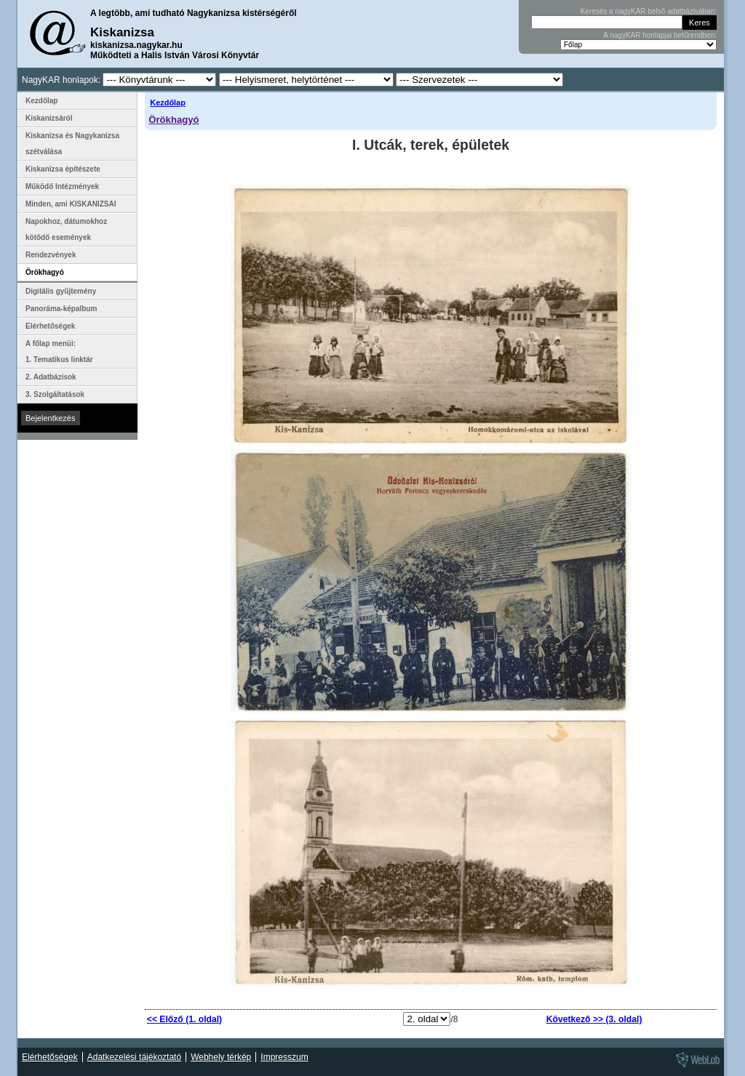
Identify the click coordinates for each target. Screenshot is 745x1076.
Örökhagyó (173, 119)
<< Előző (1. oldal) (184, 1019)
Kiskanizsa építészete (62, 169)
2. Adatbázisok (50, 377)
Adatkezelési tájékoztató (134, 1057)
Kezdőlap (168, 102)
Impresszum (284, 1057)
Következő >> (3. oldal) (594, 1019)
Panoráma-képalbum (61, 309)
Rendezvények (50, 255)
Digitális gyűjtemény (60, 291)
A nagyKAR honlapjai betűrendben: (660, 35)
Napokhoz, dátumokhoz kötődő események (66, 229)
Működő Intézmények (62, 186)
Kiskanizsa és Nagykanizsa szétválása (72, 144)
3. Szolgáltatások (54, 394)
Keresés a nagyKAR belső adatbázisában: (649, 11)
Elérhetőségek (50, 326)
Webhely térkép (221, 1057)
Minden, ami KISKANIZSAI (70, 204)
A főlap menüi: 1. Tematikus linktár (59, 352)
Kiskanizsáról (48, 118)
